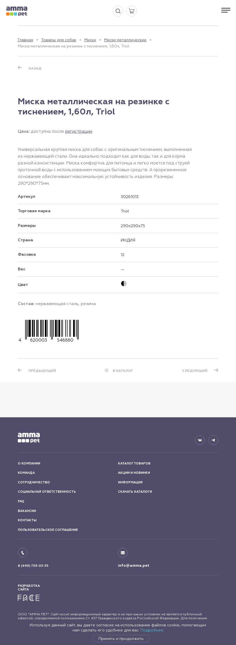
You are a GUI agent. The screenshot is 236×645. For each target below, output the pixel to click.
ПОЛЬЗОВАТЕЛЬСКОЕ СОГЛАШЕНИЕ (48, 530)
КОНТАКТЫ (27, 520)
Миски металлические (125, 40)
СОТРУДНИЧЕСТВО (34, 482)
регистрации (78, 131)
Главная (25, 40)
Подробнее (152, 630)
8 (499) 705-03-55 (33, 566)
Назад (35, 68)
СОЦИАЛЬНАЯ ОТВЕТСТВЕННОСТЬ (47, 492)
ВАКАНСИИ (27, 511)
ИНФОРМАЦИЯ (130, 482)
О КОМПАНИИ (29, 463)
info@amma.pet (133, 565)
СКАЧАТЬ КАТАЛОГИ (135, 492)
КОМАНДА (26, 473)
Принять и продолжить (121, 638)
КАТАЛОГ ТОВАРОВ (134, 463)
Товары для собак (58, 40)
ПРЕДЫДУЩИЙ (42, 370)
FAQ (21, 501)
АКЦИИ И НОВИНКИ (134, 473)
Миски (90, 40)
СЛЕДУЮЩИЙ (194, 370)
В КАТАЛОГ (123, 370)
